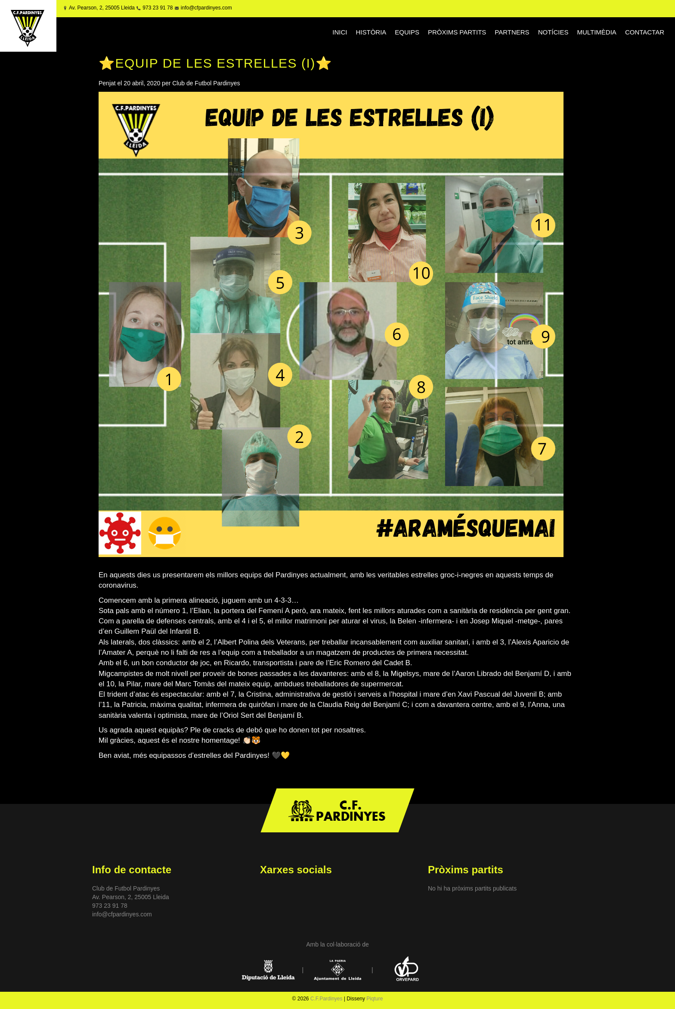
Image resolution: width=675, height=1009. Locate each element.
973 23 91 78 (157, 8)
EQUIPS (407, 32)
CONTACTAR (644, 32)
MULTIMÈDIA (596, 32)
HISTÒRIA (371, 32)
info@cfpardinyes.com (205, 8)
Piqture (374, 999)
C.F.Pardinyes (326, 999)
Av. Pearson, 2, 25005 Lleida (102, 8)
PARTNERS (512, 32)
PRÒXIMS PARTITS (457, 32)
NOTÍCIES (553, 32)
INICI (339, 32)
